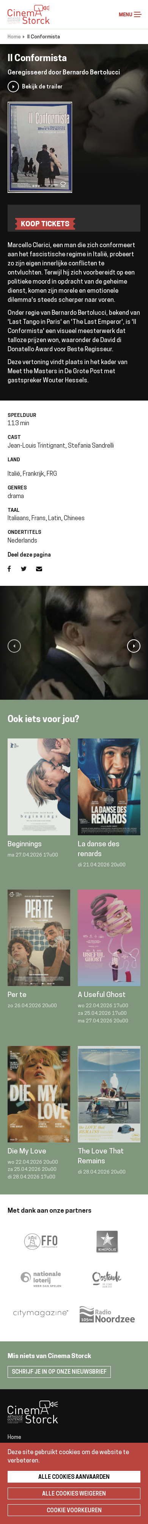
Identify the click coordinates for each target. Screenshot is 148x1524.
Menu (138, 14)
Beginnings (25, 844)
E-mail (43, 568)
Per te (17, 995)
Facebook (14, 568)
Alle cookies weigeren (74, 1494)
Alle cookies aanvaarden (74, 1477)
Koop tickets (45, 224)
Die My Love (27, 1151)
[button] (14, 646)
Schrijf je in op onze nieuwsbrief (59, 1372)
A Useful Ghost (102, 995)
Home (14, 37)
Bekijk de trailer (42, 87)
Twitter (28, 568)
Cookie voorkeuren (74, 1511)
